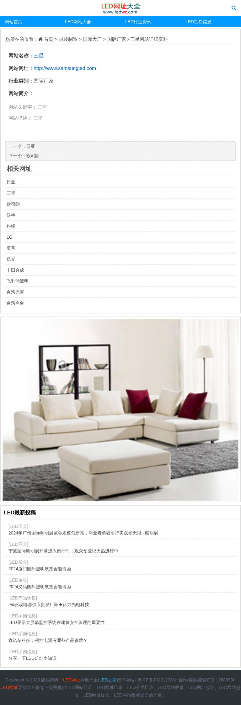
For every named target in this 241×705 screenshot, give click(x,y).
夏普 (11, 248)
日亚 (30, 146)
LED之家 (108, 679)
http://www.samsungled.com (65, 68)
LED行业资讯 (138, 21)
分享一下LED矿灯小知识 (32, 658)
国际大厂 (92, 39)
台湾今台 (15, 303)
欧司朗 (33, 155)
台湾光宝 (15, 292)
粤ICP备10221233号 (157, 679)
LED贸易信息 (198, 21)
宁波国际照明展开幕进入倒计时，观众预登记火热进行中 (63, 550)
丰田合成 (15, 270)
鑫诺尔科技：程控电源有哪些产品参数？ (48, 640)
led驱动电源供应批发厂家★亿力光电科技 (48, 604)
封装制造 (68, 39)
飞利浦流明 (18, 281)
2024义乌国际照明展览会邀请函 (39, 586)
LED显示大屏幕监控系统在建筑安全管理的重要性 (56, 622)
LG (10, 237)
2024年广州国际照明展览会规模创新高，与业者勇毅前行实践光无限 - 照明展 (83, 532)
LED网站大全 (78, 21)
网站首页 (13, 21)
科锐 (11, 226)
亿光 (11, 259)
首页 (48, 39)
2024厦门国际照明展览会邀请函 (39, 568)
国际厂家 (116, 39)
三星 (135, 39)
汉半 (11, 215)
